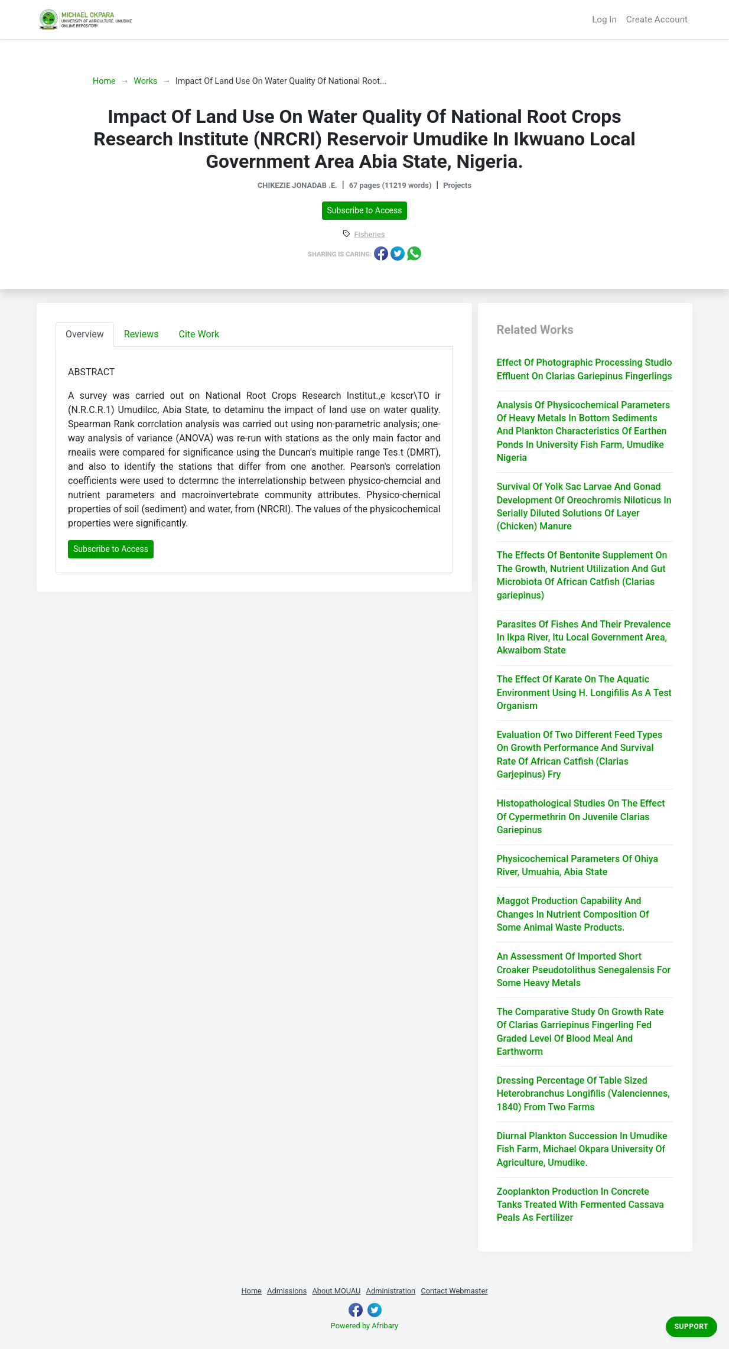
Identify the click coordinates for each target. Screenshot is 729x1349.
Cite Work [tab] (199, 334)
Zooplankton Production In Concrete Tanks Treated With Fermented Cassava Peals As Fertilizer (580, 1205)
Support (691, 1326)
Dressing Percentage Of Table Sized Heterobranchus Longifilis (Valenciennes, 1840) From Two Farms (583, 1094)
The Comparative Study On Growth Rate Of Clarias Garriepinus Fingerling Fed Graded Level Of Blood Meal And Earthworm (580, 1031)
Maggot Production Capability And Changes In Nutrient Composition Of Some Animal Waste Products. (573, 914)
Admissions (287, 1290)
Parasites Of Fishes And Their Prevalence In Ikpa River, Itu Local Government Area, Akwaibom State (584, 637)
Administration (391, 1290)
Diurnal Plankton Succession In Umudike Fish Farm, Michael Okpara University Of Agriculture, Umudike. (582, 1149)
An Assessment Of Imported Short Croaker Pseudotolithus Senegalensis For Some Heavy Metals (584, 970)
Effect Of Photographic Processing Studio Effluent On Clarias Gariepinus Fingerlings (584, 369)
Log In (604, 19)
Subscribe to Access (364, 210)
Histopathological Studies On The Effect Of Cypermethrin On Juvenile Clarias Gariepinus (581, 817)
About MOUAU (336, 1290)
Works (145, 81)
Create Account (657, 19)
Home (104, 81)
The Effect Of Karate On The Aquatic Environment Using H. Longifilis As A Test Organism (584, 692)
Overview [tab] (85, 334)
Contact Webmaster (454, 1290)
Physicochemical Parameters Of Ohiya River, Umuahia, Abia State (578, 865)
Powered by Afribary (364, 1325)
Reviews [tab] (141, 334)
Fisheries (369, 235)
